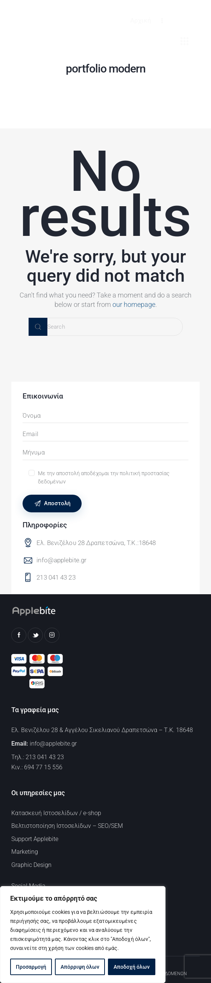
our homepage (133, 304)
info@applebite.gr (61, 560)
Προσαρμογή (31, 967)
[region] (82, 934)
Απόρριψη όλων (80, 967)
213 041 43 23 (55, 577)
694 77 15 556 (43, 767)
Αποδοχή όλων (132, 967)
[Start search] (38, 327)
